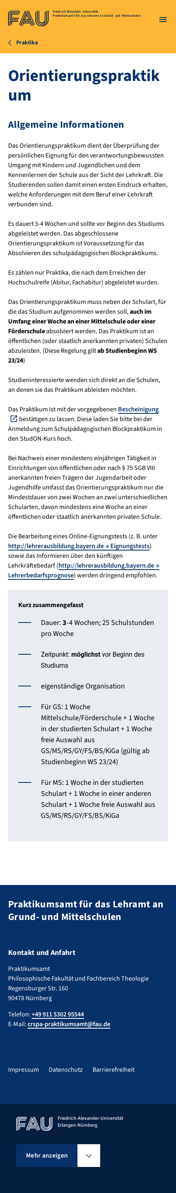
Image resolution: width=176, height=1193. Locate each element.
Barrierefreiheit (113, 1069)
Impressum (23, 1069)
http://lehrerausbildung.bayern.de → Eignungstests (79, 546)
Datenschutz (66, 1069)
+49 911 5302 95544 (58, 1014)
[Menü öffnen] (163, 19)
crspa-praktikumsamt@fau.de (69, 1024)
